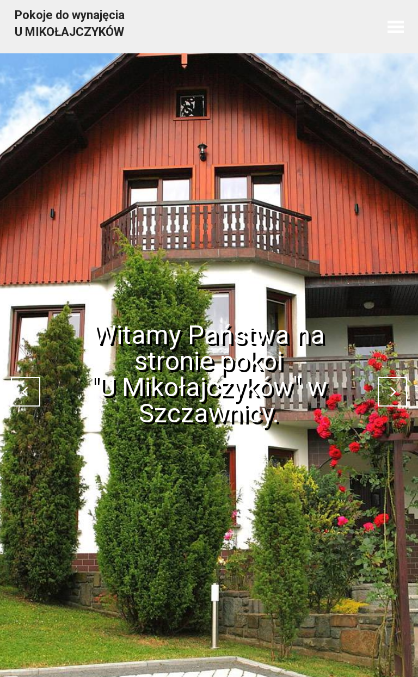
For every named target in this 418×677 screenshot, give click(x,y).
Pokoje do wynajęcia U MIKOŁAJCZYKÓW (70, 23)
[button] (25, 392)
